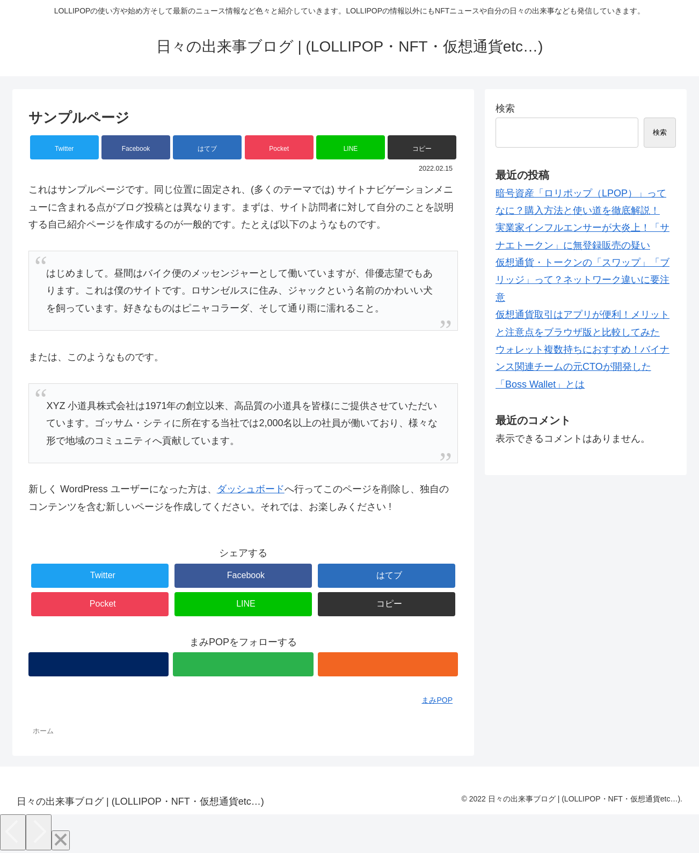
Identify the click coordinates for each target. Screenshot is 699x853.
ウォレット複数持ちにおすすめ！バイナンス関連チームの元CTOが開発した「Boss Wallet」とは (582, 367)
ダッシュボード (251, 489)
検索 (505, 108)
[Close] (61, 840)
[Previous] (13, 832)
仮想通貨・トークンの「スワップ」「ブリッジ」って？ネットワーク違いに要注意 (582, 280)
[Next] (39, 832)
